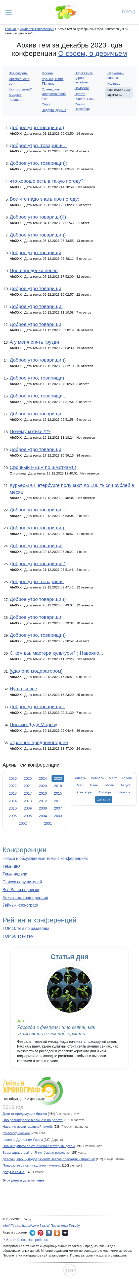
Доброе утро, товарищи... (38, 145)
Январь (80, 778)
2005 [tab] (28, 816)
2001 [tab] (48, 823)
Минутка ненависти (16, 97)
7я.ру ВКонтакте (49, 1233)
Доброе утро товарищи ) (37, 127)
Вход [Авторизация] (128, 11)
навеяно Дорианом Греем (23, 1140)
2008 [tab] (43, 808)
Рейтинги (9, 1240)
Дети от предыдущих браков (25, 1114)
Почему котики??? (30, 431)
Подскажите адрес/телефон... (84, 77)
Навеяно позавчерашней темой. (28, 1126)
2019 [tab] (58, 786)
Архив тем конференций (25, 897)
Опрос (46, 104)
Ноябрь (124, 792)
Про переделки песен (34, 270)
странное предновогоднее (39, 742)
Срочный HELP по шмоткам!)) (43, 467)
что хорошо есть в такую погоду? (46, 181)
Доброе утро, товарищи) (37, 378)
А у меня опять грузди (34, 342)
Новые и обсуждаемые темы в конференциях (45, 858)
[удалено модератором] (36, 671)
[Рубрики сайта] (8, 12)
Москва (47, 73)
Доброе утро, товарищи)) (38, 635)
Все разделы (18, 73)
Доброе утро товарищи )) (38, 235)
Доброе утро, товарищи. (37, 581)
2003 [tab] (58, 816)
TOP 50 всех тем (18, 936)
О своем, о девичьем (92, 53)
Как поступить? (20, 89)
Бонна (22, 1240)
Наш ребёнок (38, 1240)
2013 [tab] (28, 801)
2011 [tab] (58, 801)
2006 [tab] (13, 816)
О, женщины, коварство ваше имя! (54, 93)
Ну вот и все (23, 688)
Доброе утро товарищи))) (38, 217)
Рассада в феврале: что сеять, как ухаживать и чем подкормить (56, 1030)
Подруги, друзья (54, 110)
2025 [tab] (28, 778)
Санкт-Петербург (82, 106)
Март (113, 778)
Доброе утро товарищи (35, 252)
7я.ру (65, 1233)
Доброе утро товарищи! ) (37, 563)
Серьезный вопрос (115, 75)
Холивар (113, 83)
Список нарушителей (22, 882)
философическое (16, 1133)
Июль (109, 785)
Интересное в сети (19, 81)
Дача (20, 1021)
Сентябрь (84, 792)
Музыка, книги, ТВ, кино (53, 81)
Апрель (126, 778)
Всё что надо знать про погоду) (44, 199)
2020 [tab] (43, 786)
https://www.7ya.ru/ (36, 1225)
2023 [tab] (58, 778)
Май (80, 785)
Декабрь (103, 799)
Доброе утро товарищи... (37, 509)
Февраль (97, 778)
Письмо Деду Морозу (33, 724)
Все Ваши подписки (21, 890)
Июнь (94, 785)
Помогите (82, 88)
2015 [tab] (58, 793)
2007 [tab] (58, 808)
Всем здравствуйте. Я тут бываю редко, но (36, 1152)
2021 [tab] (28, 786)
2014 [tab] (13, 801)
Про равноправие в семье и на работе (33, 1120)
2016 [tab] (43, 793)
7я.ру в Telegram (32, 1233)
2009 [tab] (28, 808)
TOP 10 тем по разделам (26, 928)
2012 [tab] (43, 801)
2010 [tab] (13, 808)
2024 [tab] (43, 778)
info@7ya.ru (11, 1225)
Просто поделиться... (85, 96)
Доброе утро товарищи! (36, 306)
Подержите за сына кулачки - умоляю (32, 1165)
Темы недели (15, 874)
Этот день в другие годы (23, 1180)
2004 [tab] (43, 816)
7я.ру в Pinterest (40, 1233)
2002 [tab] (23, 823)
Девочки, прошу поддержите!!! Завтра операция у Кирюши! (49, 1159)
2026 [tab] (13, 778)
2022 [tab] (13, 786)
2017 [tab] (28, 793)
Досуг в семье (14, 1172)
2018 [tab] (13, 793)
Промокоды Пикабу (65, 1225)
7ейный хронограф (20, 905)
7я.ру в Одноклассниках (57, 1233)
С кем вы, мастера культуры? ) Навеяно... (56, 653)
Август (125, 785)
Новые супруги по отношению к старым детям (39, 1146)
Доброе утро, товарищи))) (38, 163)
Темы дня (12, 866)
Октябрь (105, 792)
